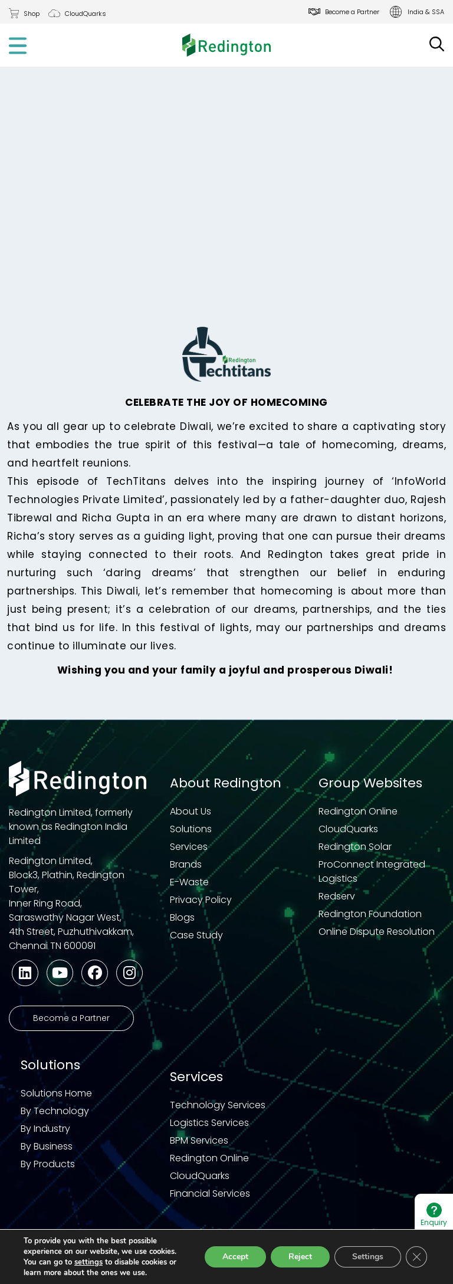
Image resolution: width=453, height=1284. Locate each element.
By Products (48, 1164)
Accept (235, 1256)
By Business (47, 1146)
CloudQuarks (85, 13)
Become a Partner (352, 12)
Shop (32, 13)
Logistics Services (209, 1122)
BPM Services (199, 1140)
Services (189, 846)
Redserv (337, 896)
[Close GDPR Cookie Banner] (416, 1256)
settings (88, 1262)
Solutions (191, 829)
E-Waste (189, 882)
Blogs (182, 917)
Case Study (196, 935)
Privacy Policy (201, 900)
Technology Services (217, 1105)
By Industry (45, 1128)
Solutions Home (56, 1093)
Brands (186, 864)
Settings (367, 1256)
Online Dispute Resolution (377, 931)
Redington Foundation (370, 914)
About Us (190, 811)
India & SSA (426, 12)
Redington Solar (355, 846)
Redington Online (358, 811)
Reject (300, 1256)
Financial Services (210, 1193)
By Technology (55, 1111)
